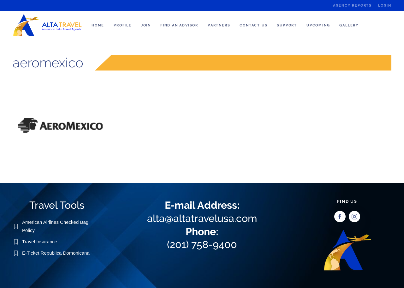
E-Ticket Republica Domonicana (56, 252)
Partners (219, 25)
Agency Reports (352, 5)
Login (384, 5)
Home (98, 25)
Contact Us (253, 25)
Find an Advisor (179, 25)
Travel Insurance (39, 241)
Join (146, 25)
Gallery (349, 25)
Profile (123, 25)
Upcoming (318, 25)
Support (287, 25)
